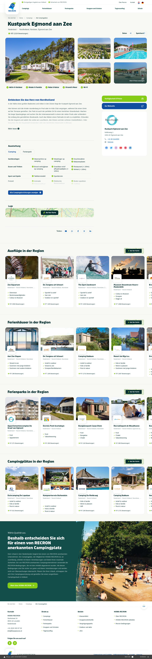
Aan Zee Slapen (14, 356)
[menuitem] (26, 8)
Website (110, 142)
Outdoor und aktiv (85, 627)
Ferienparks (69, 9)
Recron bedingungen (123, 623)
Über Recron (123, 2)
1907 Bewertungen (124, 373)
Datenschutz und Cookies (103, 654)
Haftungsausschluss (120, 654)
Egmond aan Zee (138, 428)
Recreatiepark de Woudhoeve (126, 426)
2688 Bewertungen (124, 304)
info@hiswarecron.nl (15, 631)
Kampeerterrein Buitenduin (55, 495)
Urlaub (140, 9)
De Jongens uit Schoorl (53, 285)
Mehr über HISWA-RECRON (22, 585)
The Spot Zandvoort (87, 285)
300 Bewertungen (53, 443)
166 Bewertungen (88, 510)
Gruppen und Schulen (94, 9)
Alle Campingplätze (42, 18)
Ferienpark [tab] (27, 152)
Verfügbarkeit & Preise (124, 99)
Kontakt (132, 2)
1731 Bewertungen (89, 373)
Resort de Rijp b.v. (122, 356)
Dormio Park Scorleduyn (53, 426)
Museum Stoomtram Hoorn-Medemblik (126, 286)
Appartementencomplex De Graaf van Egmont (20, 427)
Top (144, 605)
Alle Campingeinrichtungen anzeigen (25, 193)
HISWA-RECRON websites (125, 620)
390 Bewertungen (17, 373)
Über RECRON (121, 616)
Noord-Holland (21, 287)
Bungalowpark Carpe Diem (90, 426)
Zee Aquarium (14, 285)
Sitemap (139, 654)
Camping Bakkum (86, 356)
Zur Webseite (124, 106)
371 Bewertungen (17, 443)
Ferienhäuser (47, 9)
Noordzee (29, 287)
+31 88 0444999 (113, 139)
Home (21, 18)
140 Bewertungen (88, 443)
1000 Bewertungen (89, 304)
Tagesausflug (120, 9)
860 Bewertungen (124, 443)
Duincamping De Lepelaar (19, 495)
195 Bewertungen (53, 304)
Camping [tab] (12, 152)
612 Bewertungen (17, 510)
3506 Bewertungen (18, 304)
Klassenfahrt (83, 616)
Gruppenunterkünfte (86, 620)
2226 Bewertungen (21, 33)
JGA (81, 631)
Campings (25, 9)
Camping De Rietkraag (88, 495)
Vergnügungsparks (86, 623)
